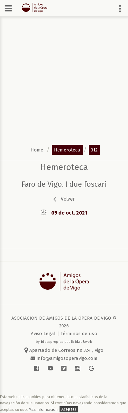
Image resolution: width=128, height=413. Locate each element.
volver (68, 199)
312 (94, 149)
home (37, 149)
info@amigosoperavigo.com (66, 358)
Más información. (44, 409)
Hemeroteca (64, 167)
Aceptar (68, 409)
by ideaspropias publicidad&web (64, 341)
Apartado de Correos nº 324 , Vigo (64, 350)
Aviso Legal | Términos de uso (64, 333)
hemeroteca (67, 149)
